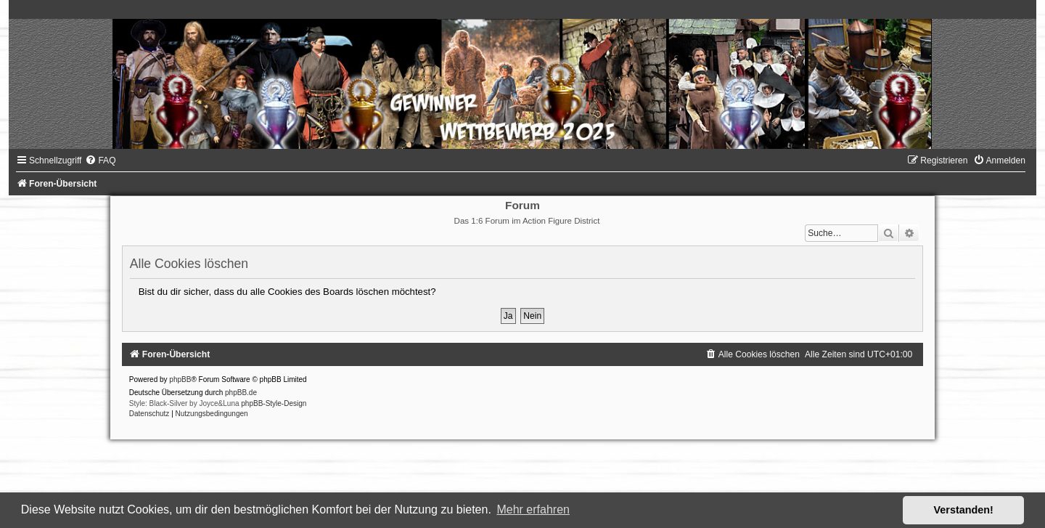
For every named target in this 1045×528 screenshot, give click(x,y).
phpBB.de (241, 393)
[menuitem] (100, 160)
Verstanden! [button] (963, 510)
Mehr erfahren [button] (533, 509)
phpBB (180, 379)
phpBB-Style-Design (273, 403)
